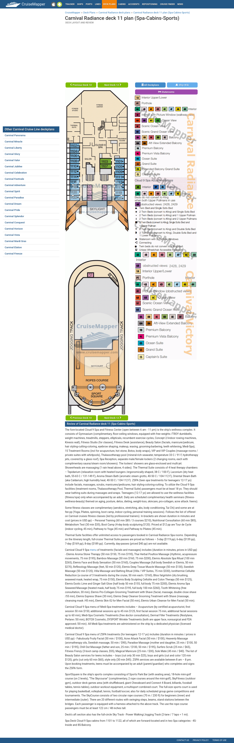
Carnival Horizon (14, 228)
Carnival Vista (12, 235)
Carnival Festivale (14, 178)
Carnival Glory (12, 154)
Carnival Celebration (16, 172)
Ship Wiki (182, 85)
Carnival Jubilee (13, 166)
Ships (80, 4)
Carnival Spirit (12, 191)
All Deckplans (150, 85)
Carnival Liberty (13, 147)
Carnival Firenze (13, 253)
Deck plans (109, 4)
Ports (89, 4)
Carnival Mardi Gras (15, 241)
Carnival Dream (13, 203)
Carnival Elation (13, 247)
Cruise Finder (167, 4)
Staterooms (166, 92)
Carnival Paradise (14, 197)
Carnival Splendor (14, 216)
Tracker (70, 4)
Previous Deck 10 (81, 85)
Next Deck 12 (112, 85)
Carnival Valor (12, 160)
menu (93, 549)
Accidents (133, 4)
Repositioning (150, 4)
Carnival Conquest (15, 222)
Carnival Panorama (15, 135)
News (180, 4)
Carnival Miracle (13, 141)
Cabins (121, 4)
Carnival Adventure (15, 185)
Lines (98, 4)
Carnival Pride (12, 210)
